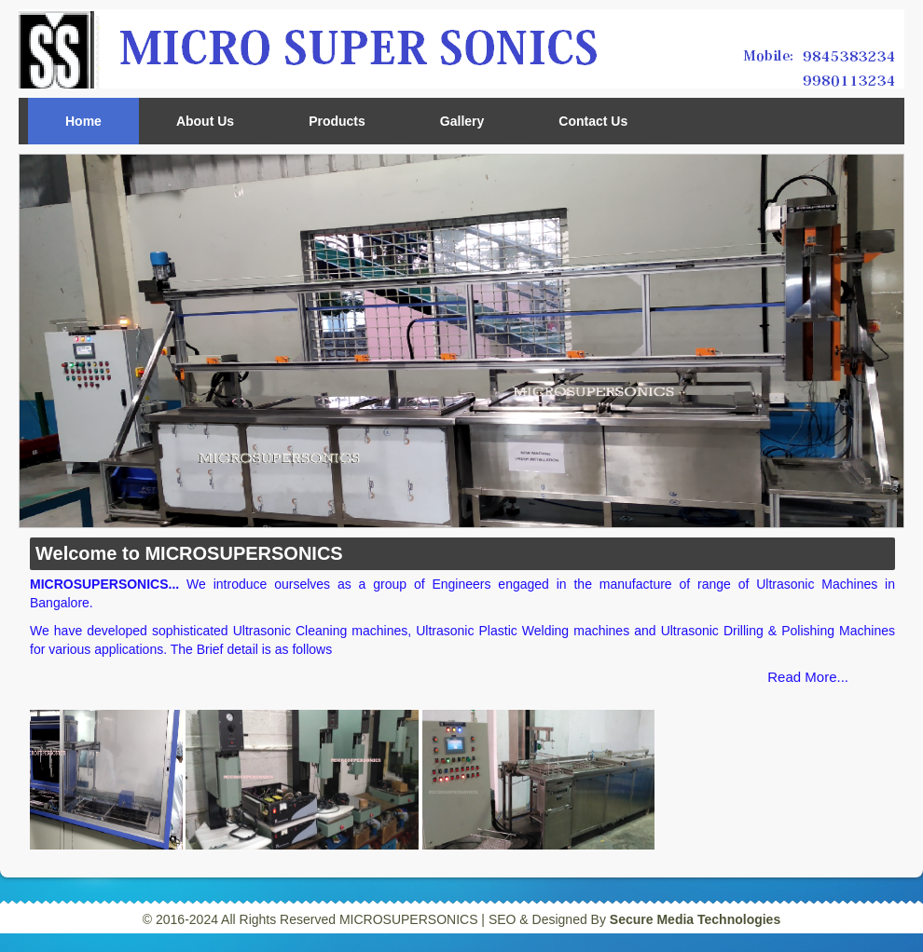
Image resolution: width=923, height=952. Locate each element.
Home (83, 121)
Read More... (807, 677)
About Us (205, 121)
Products (337, 121)
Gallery (462, 121)
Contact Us (592, 121)
